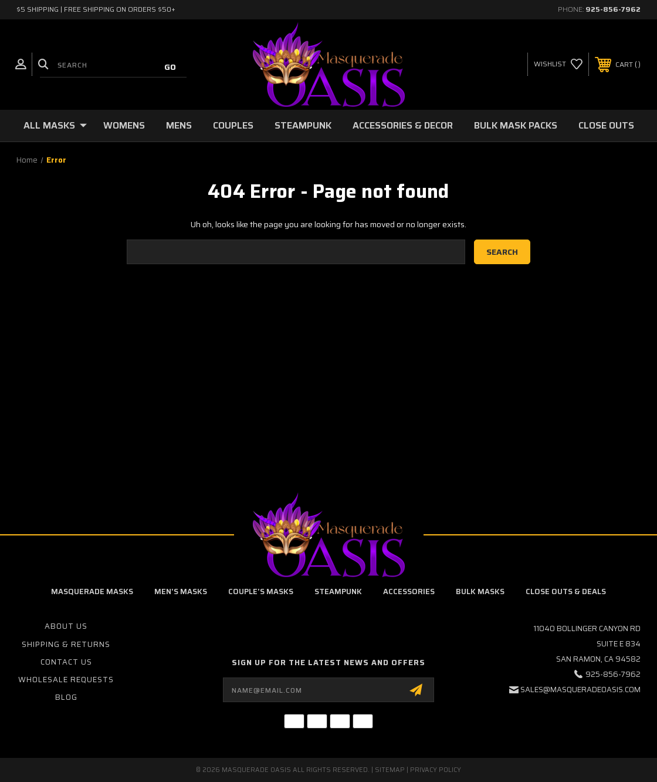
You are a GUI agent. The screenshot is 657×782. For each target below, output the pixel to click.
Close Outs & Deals (566, 591)
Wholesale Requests (66, 679)
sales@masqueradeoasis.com (580, 689)
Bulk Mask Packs (515, 125)
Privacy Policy (435, 770)
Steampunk (303, 125)
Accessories (409, 591)
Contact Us (66, 662)
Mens (179, 125)
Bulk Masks (480, 591)
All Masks (55, 125)
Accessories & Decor (403, 125)
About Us (66, 626)
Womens (124, 125)
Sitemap (390, 770)
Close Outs (606, 125)
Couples (233, 125)
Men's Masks (180, 591)
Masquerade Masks (92, 591)
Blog (66, 697)
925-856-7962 (613, 9)
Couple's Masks (260, 591)
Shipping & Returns (66, 644)
